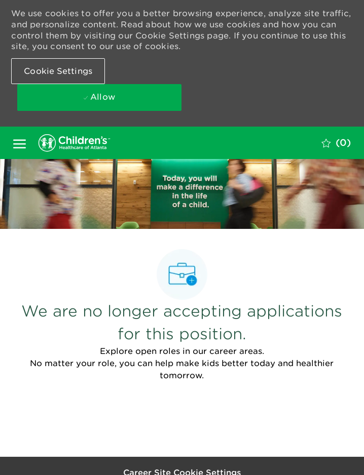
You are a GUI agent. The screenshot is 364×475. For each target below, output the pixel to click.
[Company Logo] (86, 143)
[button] (58, 71)
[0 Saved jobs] (336, 143)
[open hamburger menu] (19, 143)
